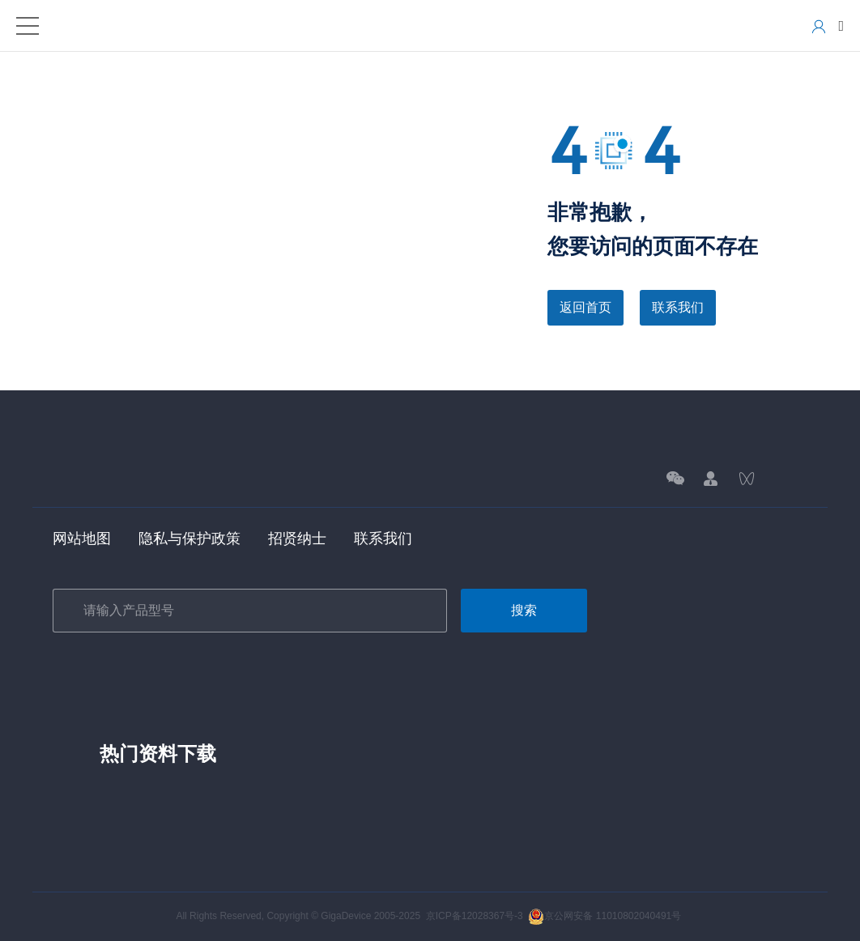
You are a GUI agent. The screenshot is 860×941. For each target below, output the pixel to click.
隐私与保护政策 (189, 538)
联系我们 (678, 307)
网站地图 (82, 538)
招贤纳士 (297, 538)
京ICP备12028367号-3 (474, 916)
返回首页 (585, 307)
